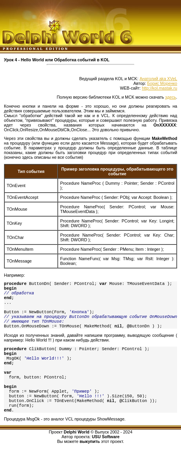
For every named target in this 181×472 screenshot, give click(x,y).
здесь (170, 97)
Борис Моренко (162, 83)
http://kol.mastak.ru (159, 88)
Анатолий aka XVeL (158, 78)
